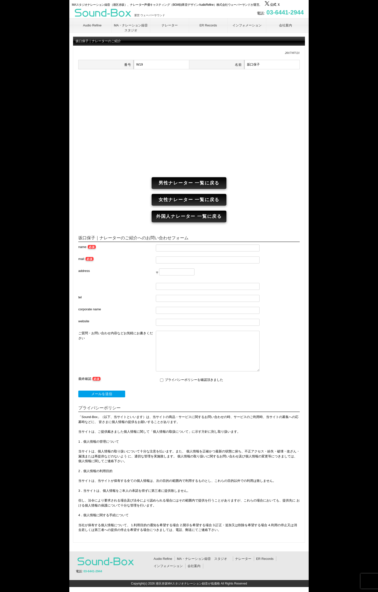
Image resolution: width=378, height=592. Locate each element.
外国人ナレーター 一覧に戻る (189, 216)
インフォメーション (168, 566)
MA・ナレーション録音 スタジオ (203, 559)
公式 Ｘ (272, 4)
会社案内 (194, 566)
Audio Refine (163, 559)
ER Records (265, 559)
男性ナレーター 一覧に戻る (189, 182)
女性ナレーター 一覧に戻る (189, 199)
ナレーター (243, 559)
